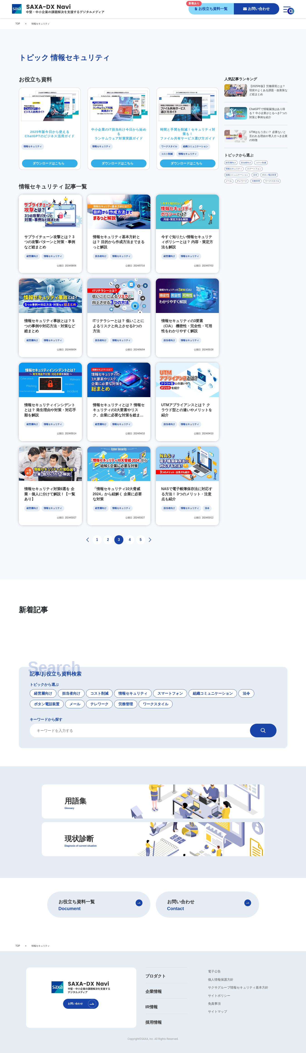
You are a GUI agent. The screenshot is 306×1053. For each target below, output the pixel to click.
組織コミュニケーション (213, 687)
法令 (246, 687)
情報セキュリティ (132, 687)
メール (74, 698)
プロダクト (155, 970)
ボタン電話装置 (46, 698)
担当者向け (71, 687)
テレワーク (99, 698)
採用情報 (153, 1016)
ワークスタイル (155, 698)
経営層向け (43, 687)
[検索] (263, 724)
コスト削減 (99, 687)
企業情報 (153, 985)
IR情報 (151, 1001)
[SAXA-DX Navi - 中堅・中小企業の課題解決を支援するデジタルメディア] (58, 9)
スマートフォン (170, 687)
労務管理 (125, 698)
